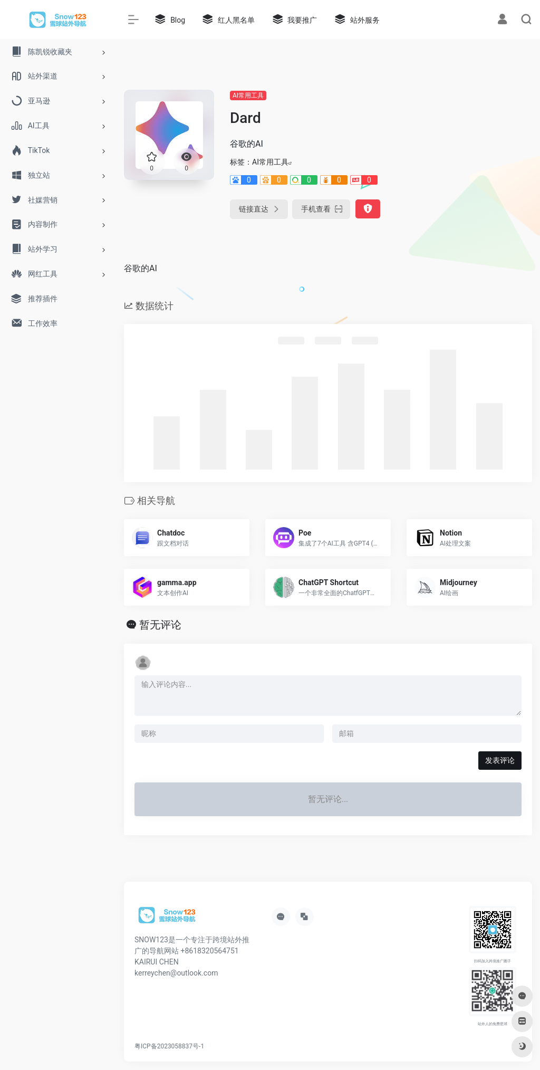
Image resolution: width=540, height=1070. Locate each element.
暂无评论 (160, 624)
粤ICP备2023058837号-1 (169, 1046)
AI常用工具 (248, 95)
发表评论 (500, 760)
